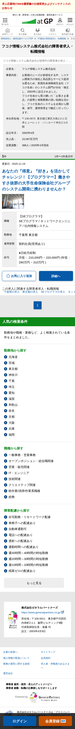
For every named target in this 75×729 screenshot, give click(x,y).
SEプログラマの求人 (53, 291)
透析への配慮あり (21, 541)
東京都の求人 (30, 291)
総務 (12, 496)
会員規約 (45, 658)
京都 (12, 416)
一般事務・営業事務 (22, 455)
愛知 (12, 392)
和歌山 (13, 404)
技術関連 (15, 479)
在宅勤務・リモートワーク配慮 (30, 517)
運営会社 (8, 673)
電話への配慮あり (21, 535)
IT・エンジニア (19, 473)
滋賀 (12, 398)
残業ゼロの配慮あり (22, 570)
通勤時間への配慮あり (24, 547)
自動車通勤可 (18, 529)
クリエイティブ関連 (22, 485)
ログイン (19, 721)
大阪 (12, 422)
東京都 (13, 368)
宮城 (12, 362)
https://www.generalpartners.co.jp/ (41, 612)
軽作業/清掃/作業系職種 (24, 491)
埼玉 (12, 386)
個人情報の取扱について (16, 658)
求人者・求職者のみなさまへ (55, 665)
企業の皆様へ (10, 652)
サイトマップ (48, 652)
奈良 (12, 410)
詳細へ (55, 276)
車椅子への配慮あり (22, 523)
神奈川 (13, 374)
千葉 (12, 380)
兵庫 (12, 428)
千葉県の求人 (12, 291)
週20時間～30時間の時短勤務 (28, 559)
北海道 (13, 357)
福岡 (12, 434)
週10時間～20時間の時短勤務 (28, 564)
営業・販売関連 (19, 467)
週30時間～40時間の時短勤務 (28, 553)
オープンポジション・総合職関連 (31, 461)
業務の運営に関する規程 (16, 663)
